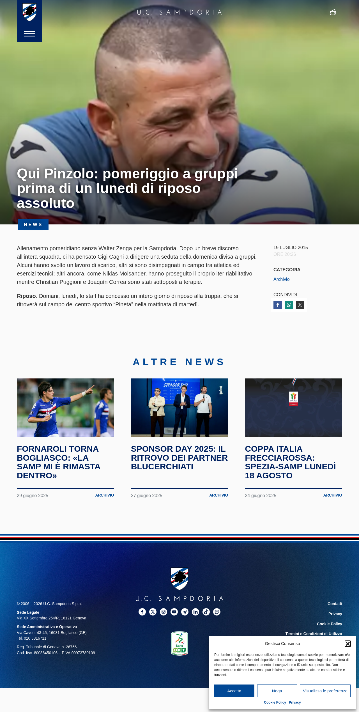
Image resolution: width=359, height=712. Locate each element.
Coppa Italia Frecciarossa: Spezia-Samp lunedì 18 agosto (290, 462)
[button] (348, 643)
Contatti (335, 604)
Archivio (281, 279)
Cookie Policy (275, 702)
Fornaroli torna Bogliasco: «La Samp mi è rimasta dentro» (58, 462)
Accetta (234, 690)
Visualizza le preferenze (325, 690)
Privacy (295, 702)
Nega (277, 690)
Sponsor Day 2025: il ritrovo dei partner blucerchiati (179, 457)
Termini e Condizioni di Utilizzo (314, 634)
